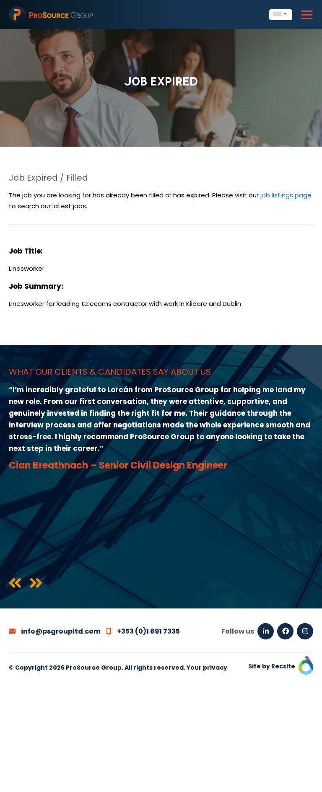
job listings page (286, 195)
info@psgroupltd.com (55, 631)
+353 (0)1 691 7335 (143, 631)
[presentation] (15, 584)
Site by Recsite (280, 666)
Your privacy (207, 667)
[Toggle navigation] (307, 15)
